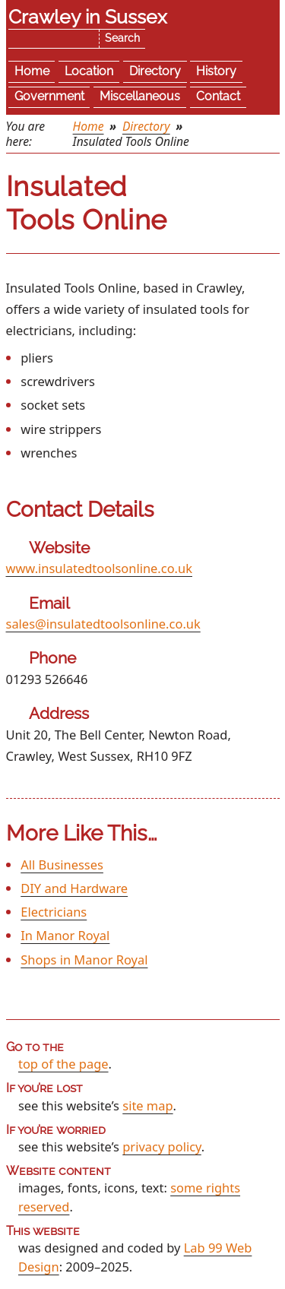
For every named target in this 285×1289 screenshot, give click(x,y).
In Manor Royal (65, 935)
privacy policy (161, 1146)
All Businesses (62, 864)
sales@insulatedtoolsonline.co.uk (103, 623)
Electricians (54, 911)
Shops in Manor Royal (84, 959)
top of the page (63, 1063)
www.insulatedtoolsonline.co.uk (99, 568)
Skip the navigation (105, 20)
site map (147, 1105)
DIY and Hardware (74, 888)
